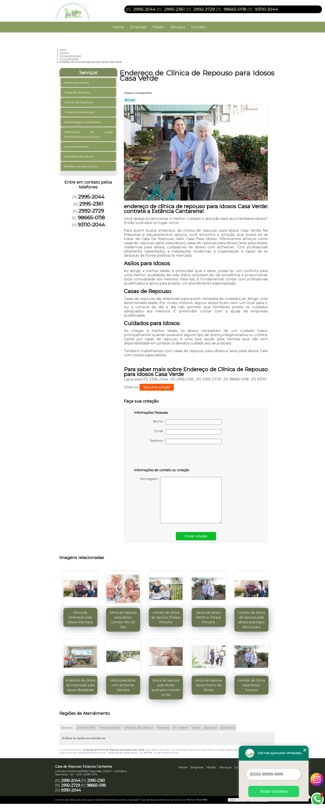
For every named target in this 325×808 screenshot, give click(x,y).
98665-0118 (234, 9)
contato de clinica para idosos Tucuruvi (251, 685)
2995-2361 (174, 9)
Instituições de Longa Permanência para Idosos (88, 134)
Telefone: (186, 441)
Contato (198, 27)
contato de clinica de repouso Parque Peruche (165, 617)
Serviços (177, 27)
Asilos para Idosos (76, 82)
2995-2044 (144, 9)
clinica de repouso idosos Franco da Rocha (208, 685)
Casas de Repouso (77, 92)
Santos (196, 727)
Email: (188, 431)
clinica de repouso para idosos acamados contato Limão (166, 687)
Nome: (187, 422)
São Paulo (210, 727)
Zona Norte (227, 727)
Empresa (138, 27)
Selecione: (67, 727)
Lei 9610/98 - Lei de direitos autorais (159, 752)
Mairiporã (163, 727)
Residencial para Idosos (81, 166)
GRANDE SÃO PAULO (138, 727)
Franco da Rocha (109, 727)
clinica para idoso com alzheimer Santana (123, 685)
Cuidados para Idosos (79, 112)
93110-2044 (266, 9)
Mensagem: (181, 500)
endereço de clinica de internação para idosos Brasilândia (80, 685)
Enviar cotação (196, 536)
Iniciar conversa (274, 791)
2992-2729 (204, 9)
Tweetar (130, 100)
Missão (158, 27)
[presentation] (162, 457)
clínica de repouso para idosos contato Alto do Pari (123, 620)
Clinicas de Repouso (79, 102)
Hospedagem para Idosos (83, 122)
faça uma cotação (156, 387)
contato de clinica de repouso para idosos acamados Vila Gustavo (251, 620)
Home (118, 27)
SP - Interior (180, 727)
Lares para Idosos (76, 146)
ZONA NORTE (86, 727)
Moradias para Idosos (79, 156)
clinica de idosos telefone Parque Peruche (208, 617)
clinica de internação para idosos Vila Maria (80, 617)
